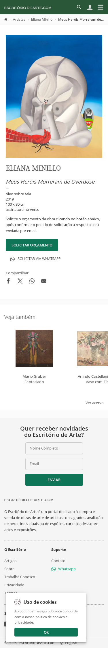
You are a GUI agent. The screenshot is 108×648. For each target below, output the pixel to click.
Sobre (9, 568)
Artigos (10, 560)
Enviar (54, 479)
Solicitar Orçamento (32, 245)
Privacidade (14, 584)
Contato (58, 560)
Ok (46, 632)
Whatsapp (63, 568)
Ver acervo (95, 402)
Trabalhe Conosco (19, 576)
